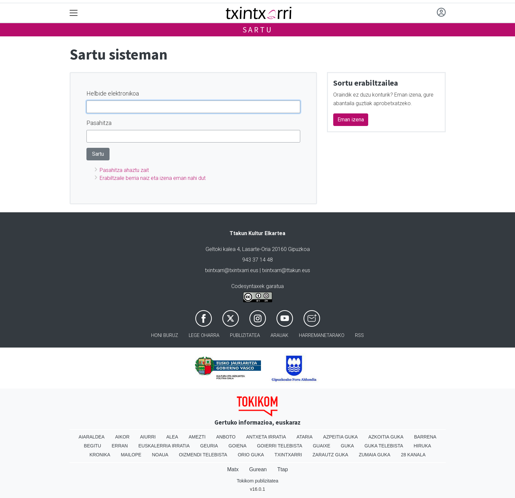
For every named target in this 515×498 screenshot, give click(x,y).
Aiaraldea (92, 436)
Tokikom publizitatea (257, 480)
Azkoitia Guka (385, 436)
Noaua (160, 454)
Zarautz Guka (330, 454)
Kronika (99, 454)
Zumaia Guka (374, 454)
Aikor (122, 436)
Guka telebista (384, 445)
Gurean (258, 469)
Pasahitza (99, 122)
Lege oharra (204, 335)
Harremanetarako (321, 335)
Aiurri (148, 436)
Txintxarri (288, 454)
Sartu (257, 29)
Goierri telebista (279, 445)
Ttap (282, 469)
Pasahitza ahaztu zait (124, 170)
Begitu (92, 445)
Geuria (209, 445)
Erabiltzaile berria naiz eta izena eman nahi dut (153, 178)
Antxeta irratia (266, 436)
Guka (347, 445)
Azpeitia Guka (340, 436)
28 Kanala (413, 454)
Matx (233, 469)
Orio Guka (251, 454)
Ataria (305, 436)
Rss (359, 335)
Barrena (425, 436)
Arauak (279, 335)
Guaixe (321, 445)
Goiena (237, 445)
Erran (120, 445)
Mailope (131, 454)
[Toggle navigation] (74, 13)
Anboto (226, 436)
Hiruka (422, 445)
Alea (172, 436)
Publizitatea (245, 335)
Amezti (197, 436)
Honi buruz (164, 335)
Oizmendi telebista (203, 454)
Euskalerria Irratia (163, 445)
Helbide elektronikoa (112, 93)
